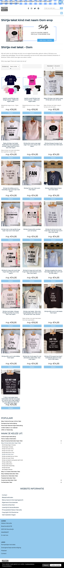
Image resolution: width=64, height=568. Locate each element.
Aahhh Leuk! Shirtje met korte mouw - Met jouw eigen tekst (32, 100)
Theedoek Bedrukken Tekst (8, 478)
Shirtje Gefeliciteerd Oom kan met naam (53, 188)
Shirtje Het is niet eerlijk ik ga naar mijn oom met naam (10, 230)
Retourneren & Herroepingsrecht (12, 500)
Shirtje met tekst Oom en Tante (10, 456)
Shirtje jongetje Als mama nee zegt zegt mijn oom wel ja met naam (53, 272)
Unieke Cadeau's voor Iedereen (9, 427)
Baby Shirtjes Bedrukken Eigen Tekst (11, 443)
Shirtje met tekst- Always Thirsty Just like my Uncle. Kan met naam (10, 313)
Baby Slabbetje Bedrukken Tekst (9, 473)
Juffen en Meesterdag (7, 430)
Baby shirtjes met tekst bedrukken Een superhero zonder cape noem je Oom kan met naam (10, 145)
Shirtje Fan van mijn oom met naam (32, 188)
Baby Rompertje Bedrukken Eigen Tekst (12, 441)
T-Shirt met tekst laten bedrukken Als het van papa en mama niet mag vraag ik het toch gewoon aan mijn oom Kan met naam (11, 400)
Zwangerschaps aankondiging (11, 547)
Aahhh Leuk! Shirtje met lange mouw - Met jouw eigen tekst (10, 100)
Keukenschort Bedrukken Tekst (9, 476)
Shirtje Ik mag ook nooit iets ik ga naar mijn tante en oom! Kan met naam (31, 272)
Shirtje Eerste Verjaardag (8, 465)
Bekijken (10, 113)
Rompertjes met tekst (8, 544)
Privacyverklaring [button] (7, 566)
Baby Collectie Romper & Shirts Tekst (11, 421)
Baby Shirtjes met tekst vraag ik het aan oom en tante (53, 99)
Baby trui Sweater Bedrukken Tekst (10, 471)
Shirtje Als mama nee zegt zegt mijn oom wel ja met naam (32, 145)
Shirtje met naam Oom (7, 454)
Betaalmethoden (7, 497)
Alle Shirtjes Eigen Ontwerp (9, 445)
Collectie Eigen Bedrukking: (8, 436)
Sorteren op (5, 66)
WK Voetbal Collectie (7, 469)
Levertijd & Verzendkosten (10, 507)
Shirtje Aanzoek (6, 467)
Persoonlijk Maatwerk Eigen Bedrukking (12, 425)
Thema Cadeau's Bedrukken (8, 438)
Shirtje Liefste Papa (7, 462)
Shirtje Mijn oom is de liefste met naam (11, 357)
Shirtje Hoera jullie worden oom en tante (32, 230)
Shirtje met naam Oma (7, 448)
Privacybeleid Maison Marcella (12, 510)
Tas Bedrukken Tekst (6, 482)
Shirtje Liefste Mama (7, 463)
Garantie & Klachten (8, 505)
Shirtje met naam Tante (8, 458)
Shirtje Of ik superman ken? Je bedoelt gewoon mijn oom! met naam (53, 358)
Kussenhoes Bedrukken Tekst (9, 480)
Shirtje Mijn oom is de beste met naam (53, 312)
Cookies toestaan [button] (55, 565)
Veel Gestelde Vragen (9, 515)
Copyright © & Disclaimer (10, 512)
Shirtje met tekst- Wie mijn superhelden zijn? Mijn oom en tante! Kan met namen (32, 313)
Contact (4, 495)
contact (18, 61)
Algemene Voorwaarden (10, 502)
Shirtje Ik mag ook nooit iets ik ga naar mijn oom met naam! (11, 272)
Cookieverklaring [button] (29, 564)
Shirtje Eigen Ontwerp (7, 446)
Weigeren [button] (46, 565)
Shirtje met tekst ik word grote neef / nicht (12, 460)
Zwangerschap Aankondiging (9, 423)
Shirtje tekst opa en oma (8, 452)
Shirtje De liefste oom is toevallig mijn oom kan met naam (11, 189)
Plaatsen (4, 550)
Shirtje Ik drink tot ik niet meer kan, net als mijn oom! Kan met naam (53, 231)
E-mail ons (4, 535)
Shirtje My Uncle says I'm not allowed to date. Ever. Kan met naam (32, 358)
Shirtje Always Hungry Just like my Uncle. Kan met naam (53, 144)
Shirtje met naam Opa (7, 450)
